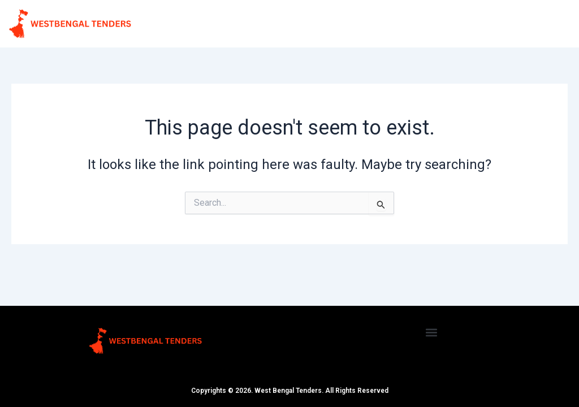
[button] (431, 332)
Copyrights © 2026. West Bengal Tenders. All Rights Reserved (289, 391)
